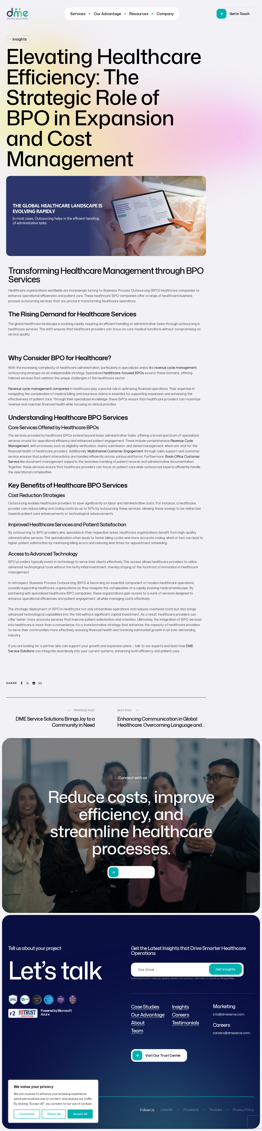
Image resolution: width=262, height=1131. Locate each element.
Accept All (80, 1114)
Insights (20, 39)
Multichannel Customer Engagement (115, 451)
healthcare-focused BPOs (124, 373)
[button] (235, 13)
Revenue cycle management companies (38, 388)
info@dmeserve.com (228, 1014)
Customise (27, 1114)
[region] (53, 1101)
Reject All (53, 1114)
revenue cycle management (175, 367)
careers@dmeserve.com (231, 1033)
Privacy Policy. (227, 978)
